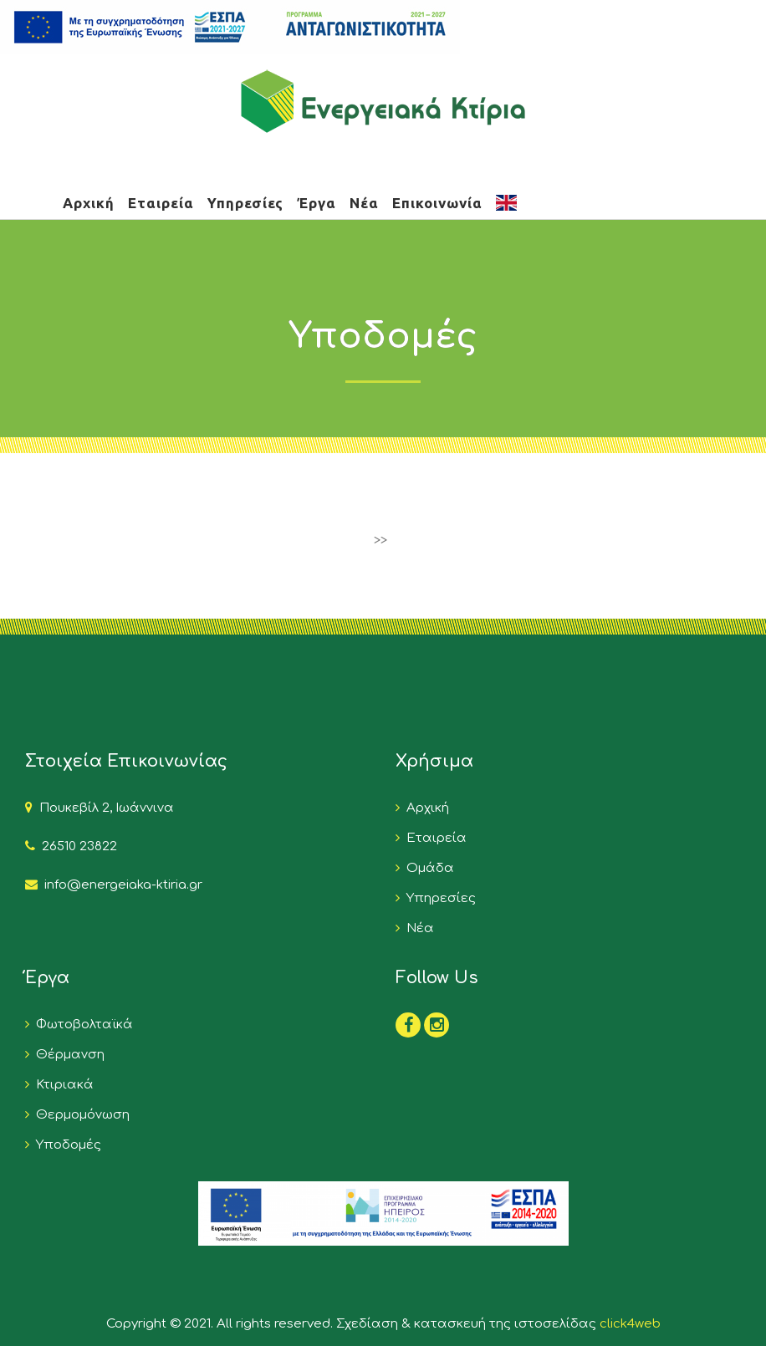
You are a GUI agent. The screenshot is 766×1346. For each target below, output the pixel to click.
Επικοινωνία (437, 203)
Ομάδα (427, 868)
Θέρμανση (67, 1055)
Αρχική (89, 203)
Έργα (316, 203)
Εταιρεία (161, 203)
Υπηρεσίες (245, 203)
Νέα (364, 203)
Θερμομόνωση (79, 1115)
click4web (630, 1324)
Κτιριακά (61, 1085)
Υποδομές (65, 1145)
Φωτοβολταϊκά (81, 1024)
